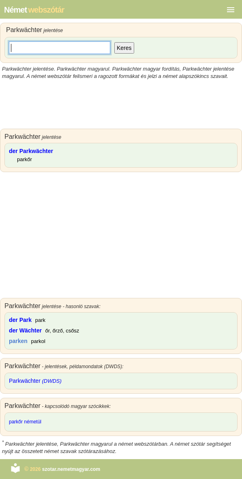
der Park (20, 320)
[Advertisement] (121, 104)
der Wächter (25, 330)
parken (18, 341)
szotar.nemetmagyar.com (71, 469)
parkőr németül (25, 422)
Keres (124, 48)
